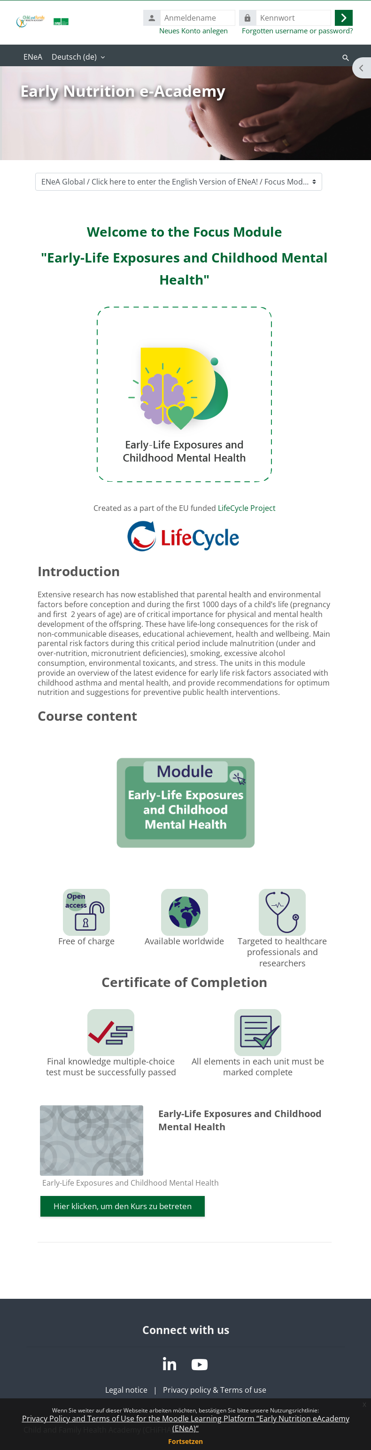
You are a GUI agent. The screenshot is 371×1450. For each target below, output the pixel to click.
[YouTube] (199, 1364)
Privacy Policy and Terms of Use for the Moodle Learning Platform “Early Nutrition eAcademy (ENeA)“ (185, 1423)
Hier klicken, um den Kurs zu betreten (123, 1206)
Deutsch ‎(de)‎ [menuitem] (74, 57)
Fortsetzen (185, 1441)
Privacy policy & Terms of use (214, 1390)
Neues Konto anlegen (193, 30)
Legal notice (126, 1390)
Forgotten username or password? (297, 30)
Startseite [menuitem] (33, 58)
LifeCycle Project (247, 508)
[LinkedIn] (169, 1364)
